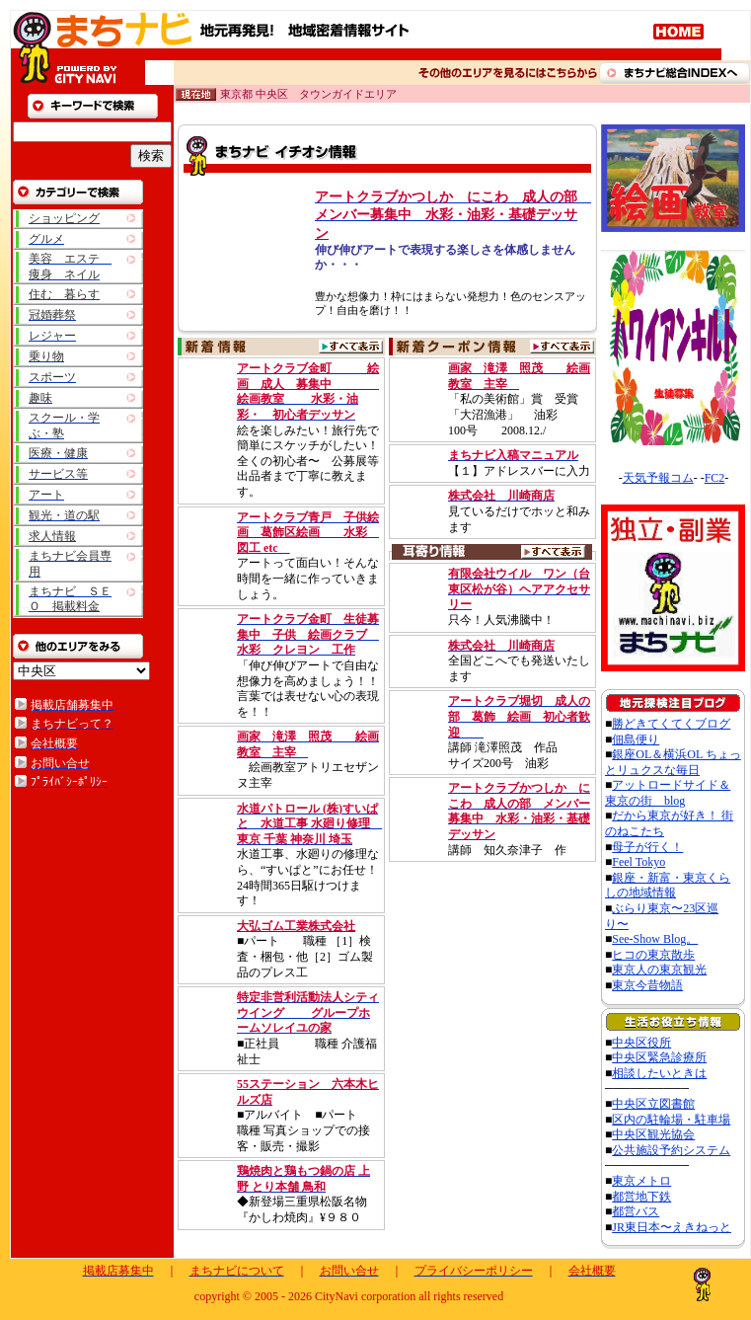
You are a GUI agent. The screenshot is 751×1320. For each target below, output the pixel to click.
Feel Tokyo (638, 862)
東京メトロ (641, 1181)
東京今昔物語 (647, 985)
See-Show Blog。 (655, 939)
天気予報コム (658, 478)
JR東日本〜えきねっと (671, 1227)
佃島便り (635, 739)
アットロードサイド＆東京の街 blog (667, 793)
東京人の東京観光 (659, 969)
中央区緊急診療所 (659, 1057)
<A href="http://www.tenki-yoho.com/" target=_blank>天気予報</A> (674, 469)
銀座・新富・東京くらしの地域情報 (667, 885)
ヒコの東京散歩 (653, 955)
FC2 (715, 478)
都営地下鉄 (641, 1197)
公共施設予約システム (671, 1150)
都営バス (635, 1211)
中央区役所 (641, 1042)
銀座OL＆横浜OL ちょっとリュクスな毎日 (673, 762)
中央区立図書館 (653, 1104)
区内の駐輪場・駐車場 (671, 1119)
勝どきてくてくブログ (671, 724)
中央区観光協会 (653, 1134)
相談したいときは (659, 1073)
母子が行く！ (647, 847)
